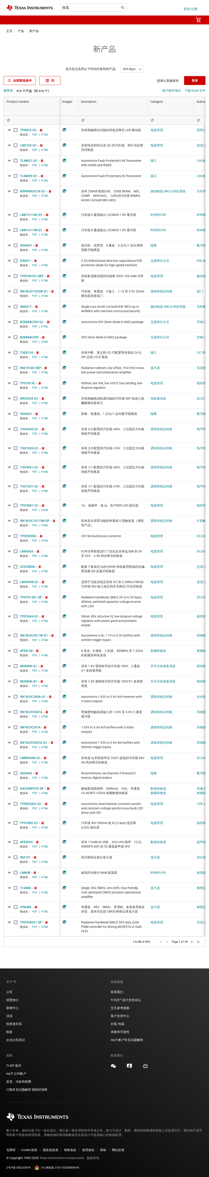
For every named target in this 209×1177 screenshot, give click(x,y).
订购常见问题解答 (18, 1089)
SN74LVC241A (30, 727)
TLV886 (25, 888)
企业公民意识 (15, 1040)
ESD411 (25, 260)
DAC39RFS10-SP (32, 788)
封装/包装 (118, 1024)
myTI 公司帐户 (16, 1073)
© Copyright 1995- (22, 1158)
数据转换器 (158, 788)
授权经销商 (39, 1089)
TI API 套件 (13, 1065)
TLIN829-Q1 (28, 176)
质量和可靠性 (120, 1032)
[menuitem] (186, 20)
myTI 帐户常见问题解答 (127, 1040)
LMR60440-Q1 (30, 758)
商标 (103, 1150)
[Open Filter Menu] (31, 120)
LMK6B (25, 872)
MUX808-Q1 (28, 681)
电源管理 (157, 130)
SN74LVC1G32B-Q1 (34, 291)
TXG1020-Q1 (29, 448)
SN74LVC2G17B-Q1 (34, 635)
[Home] (29, 8)
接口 (154, 160)
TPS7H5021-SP (31, 922)
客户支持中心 (120, 1016)
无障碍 (11, 1150)
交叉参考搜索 (120, 1008)
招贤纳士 (12, 1000)
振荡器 (201, 872)
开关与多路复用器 (163, 666)
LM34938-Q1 (29, 582)
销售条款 (70, 1150)
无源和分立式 (160, 260)
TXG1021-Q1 (29, 486)
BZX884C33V (29, 337)
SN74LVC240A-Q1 (33, 696)
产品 (21, 31)
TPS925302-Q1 (31, 804)
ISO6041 (26, 245)
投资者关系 (14, 1024)
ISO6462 (26, 773)
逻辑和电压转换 (161, 291)
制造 (9, 1032)
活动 (9, 1016)
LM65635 (26, 551)
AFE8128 (26, 651)
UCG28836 (27, 566)
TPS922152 (28, 130)
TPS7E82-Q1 (29, 823)
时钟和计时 (158, 215)
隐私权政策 (50, 1150)
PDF (34, 134)
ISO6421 (26, 414)
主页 (9, 31)
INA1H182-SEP (30, 368)
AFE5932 (26, 842)
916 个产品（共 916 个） (33, 91)
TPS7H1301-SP (31, 597)
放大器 (155, 368)
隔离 (154, 245)
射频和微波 (158, 651)
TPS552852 (28, 536)
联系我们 (117, 992)
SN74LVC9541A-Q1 (33, 742)
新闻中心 (12, 1008)
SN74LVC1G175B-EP (34, 520)
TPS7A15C (27, 383)
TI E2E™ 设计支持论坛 (126, 1000)
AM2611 (26, 306)
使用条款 (88, 1150)
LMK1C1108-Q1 (31, 230)
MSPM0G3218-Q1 (32, 191)
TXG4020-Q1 (29, 429)
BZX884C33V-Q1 (32, 322)
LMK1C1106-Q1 (31, 215)
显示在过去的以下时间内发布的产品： (92, 69)
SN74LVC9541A (31, 712)
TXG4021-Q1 (29, 467)
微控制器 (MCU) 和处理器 (168, 191)
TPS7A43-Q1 (29, 616)
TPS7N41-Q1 (29, 505)
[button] (10, 20)
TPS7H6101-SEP (32, 276)
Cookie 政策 (29, 1150)
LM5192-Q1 (28, 145)
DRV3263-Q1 (29, 398)
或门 (200, 291)
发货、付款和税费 (18, 1081)
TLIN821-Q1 (28, 160)
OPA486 (25, 907)
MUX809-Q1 (28, 666)
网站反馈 (118, 1150)
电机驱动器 (158, 398)
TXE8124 (26, 352)
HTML (44, 134)
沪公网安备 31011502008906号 (57, 1167)
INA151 (25, 857)
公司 (9, 992)
